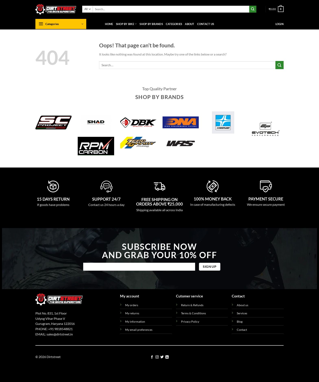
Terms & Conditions (193, 313)
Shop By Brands (151, 24)
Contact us (205, 24)
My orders (131, 305)
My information (135, 321)
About (189, 24)
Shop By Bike (126, 24)
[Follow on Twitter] (162, 357)
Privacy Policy (190, 321)
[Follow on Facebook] (152, 357)
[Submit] (252, 9)
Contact (242, 329)
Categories (174, 24)
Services (242, 313)
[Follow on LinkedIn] (167, 357)
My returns (132, 313)
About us (242, 305)
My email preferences (138, 329)
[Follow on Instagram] (157, 357)
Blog (240, 321)
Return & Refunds (192, 305)
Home (109, 24)
